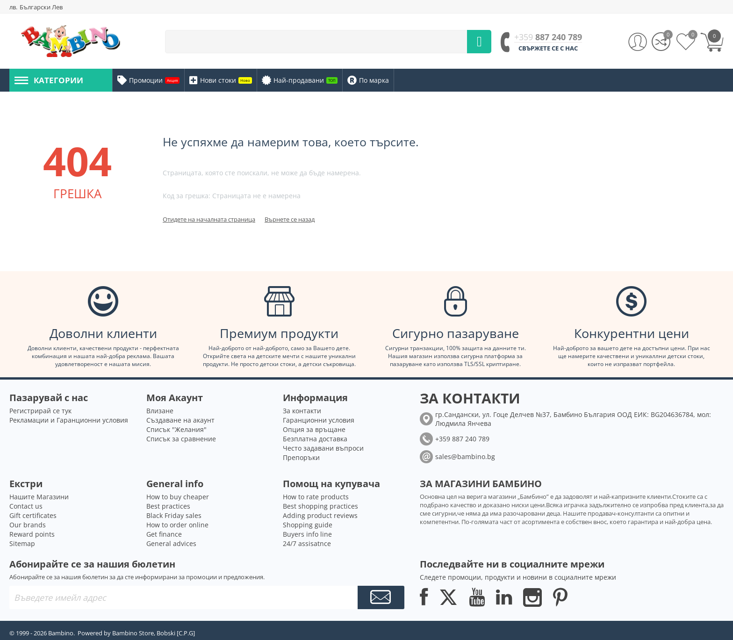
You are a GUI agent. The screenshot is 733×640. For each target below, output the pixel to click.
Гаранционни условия (318, 420)
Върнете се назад (290, 219)
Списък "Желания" (176, 429)
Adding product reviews (320, 515)
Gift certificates (33, 515)
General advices (171, 543)
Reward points (32, 534)
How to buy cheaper (177, 496)
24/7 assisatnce (307, 543)
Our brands (27, 524)
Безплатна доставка (315, 438)
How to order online (177, 524)
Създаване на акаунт (180, 420)
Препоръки (301, 457)
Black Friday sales (173, 515)
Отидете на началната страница (209, 219)
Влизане (159, 410)
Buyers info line (307, 534)
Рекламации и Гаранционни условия (68, 420)
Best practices (168, 506)
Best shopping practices (320, 506)
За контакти (302, 410)
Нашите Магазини (39, 496)
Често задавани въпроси (323, 448)
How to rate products (316, 496)
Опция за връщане (314, 429)
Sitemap (22, 543)
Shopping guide (307, 524)
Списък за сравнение (181, 438)
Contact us (26, 506)
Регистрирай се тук (40, 410)
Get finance (164, 534)
